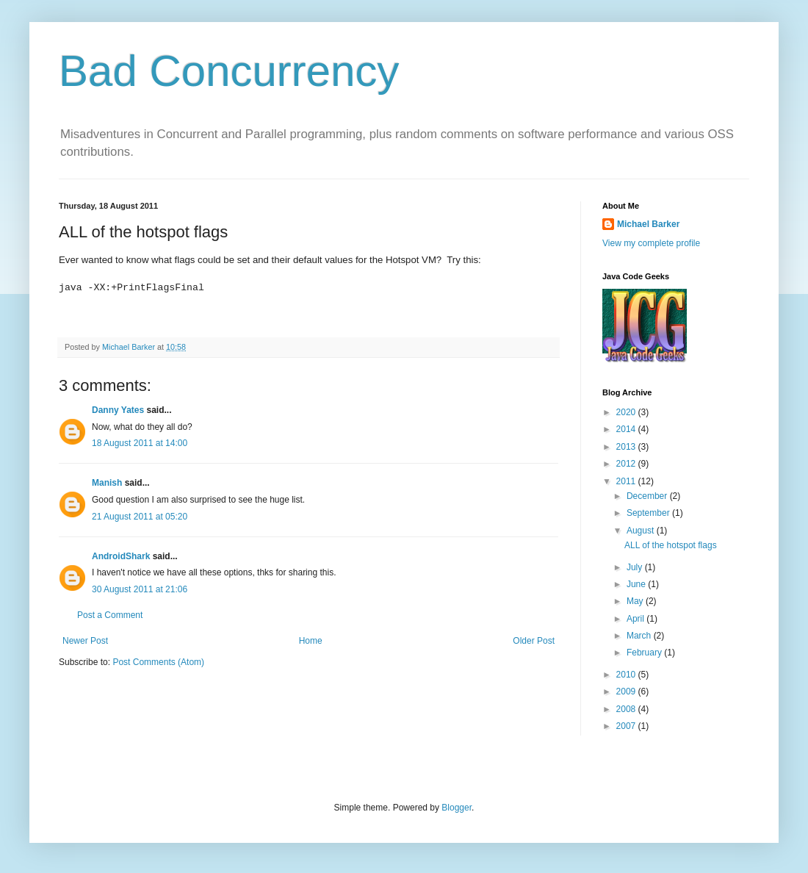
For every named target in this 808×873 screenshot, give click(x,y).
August (642, 530)
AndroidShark (121, 556)
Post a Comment (110, 615)
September (649, 513)
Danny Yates (118, 410)
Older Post (534, 641)
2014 (627, 429)
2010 (627, 674)
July (636, 567)
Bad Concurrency (229, 71)
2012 (627, 464)
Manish (107, 483)
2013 (627, 447)
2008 (627, 709)
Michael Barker (648, 224)
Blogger (456, 807)
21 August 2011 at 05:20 (139, 516)
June (637, 584)
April (636, 619)
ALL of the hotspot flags (670, 545)
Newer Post (85, 641)
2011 (627, 481)
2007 (627, 726)
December (648, 496)
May (636, 601)
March (640, 635)
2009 (627, 691)
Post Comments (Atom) (158, 662)
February (645, 652)
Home (310, 641)
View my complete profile (651, 243)
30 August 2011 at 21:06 (139, 589)
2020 (627, 412)
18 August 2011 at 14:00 (139, 443)
